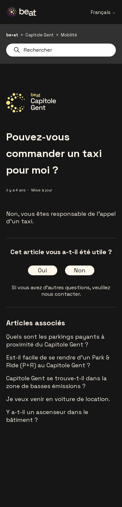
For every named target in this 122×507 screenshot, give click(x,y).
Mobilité (69, 35)
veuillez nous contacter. (76, 290)
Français (103, 12)
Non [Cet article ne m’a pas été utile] (80, 270)
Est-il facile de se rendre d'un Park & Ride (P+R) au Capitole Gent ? (58, 361)
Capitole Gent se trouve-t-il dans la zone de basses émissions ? (56, 382)
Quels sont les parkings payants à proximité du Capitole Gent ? (55, 340)
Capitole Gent (39, 35)
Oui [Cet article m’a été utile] (42, 270)
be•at (12, 35)
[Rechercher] (61, 50)
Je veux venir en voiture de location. (58, 399)
